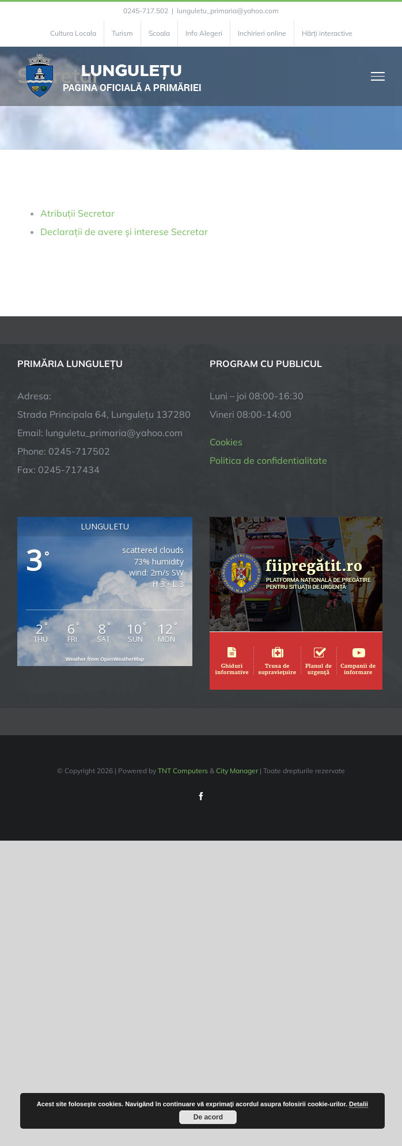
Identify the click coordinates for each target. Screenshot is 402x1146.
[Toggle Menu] (378, 76)
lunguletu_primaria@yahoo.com (228, 10)
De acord (208, 1117)
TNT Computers (183, 770)
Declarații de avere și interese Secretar (124, 231)
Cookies (226, 442)
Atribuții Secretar (77, 213)
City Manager (237, 770)
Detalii (358, 1103)
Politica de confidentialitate (268, 460)
